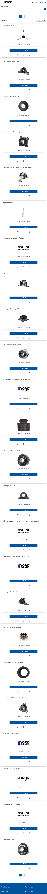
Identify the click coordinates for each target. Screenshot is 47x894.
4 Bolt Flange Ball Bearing (11, 127)
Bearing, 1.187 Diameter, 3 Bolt (13, 666)
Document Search (30, 854)
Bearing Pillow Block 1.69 (11, 464)
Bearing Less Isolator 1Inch (12, 329)
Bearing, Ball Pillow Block (11, 565)
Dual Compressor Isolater (11, 700)
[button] (18, 53)
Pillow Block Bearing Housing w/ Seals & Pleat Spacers (21, 498)
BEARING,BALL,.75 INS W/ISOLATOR (14, 228)
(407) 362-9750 (32, 874)
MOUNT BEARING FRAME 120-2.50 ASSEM (16, 363)
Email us (30, 871)
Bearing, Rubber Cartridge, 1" (12, 430)
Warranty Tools (29, 851)
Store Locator (5, 858)
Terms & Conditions (5, 881)
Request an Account (6, 854)
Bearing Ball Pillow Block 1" (12, 59)
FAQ (26, 861)
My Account (4, 851)
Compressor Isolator (9, 396)
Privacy (14, 881)
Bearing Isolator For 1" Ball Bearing (14, 632)
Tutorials (3, 861)
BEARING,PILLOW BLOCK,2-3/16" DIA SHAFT (17, 161)
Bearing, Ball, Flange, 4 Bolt (12, 295)
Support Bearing (8, 194)
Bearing (5, 262)
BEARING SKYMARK (9, 801)
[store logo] (8, 2)
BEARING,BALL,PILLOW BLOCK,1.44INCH (16, 531)
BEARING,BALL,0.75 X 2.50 (11, 767)
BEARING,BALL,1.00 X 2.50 (11, 734)
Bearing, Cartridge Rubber (11, 93)
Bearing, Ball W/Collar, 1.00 (12, 599)
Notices (32, 881)
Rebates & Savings (30, 858)
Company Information (23, 881)
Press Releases (5, 874)
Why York (3, 870)
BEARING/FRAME (8, 26)
